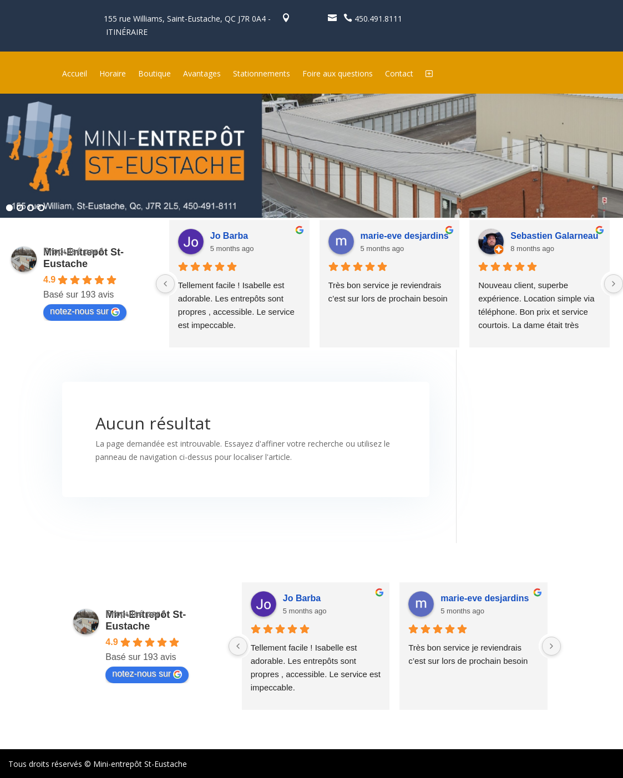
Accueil (74, 74)
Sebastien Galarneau (554, 235)
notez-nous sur (85, 311)
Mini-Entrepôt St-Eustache (83, 258)
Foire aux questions (337, 74)
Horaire (112, 74)
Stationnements (261, 74)
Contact (399, 74)
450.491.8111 (370, 18)
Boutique (154, 74)
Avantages (202, 74)
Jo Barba (229, 235)
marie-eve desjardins (405, 235)
